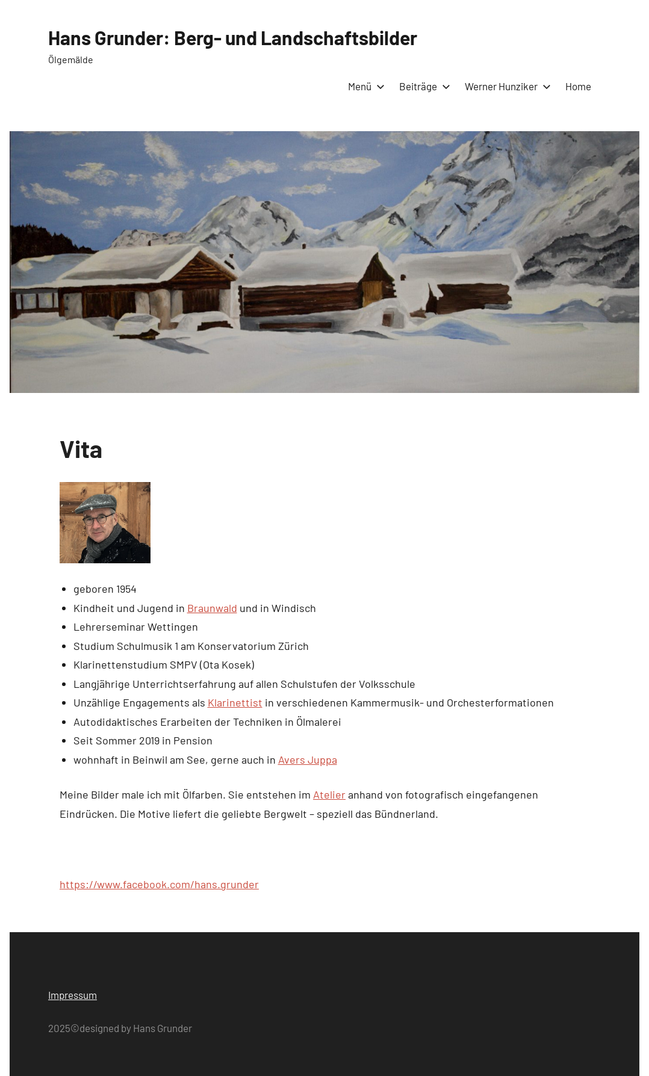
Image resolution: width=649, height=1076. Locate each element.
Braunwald (212, 607)
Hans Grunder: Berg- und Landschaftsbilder (232, 37)
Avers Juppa (307, 759)
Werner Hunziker (505, 86)
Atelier (329, 794)
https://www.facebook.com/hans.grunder (159, 884)
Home (578, 86)
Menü (364, 86)
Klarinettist (235, 702)
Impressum (72, 995)
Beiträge (422, 86)
